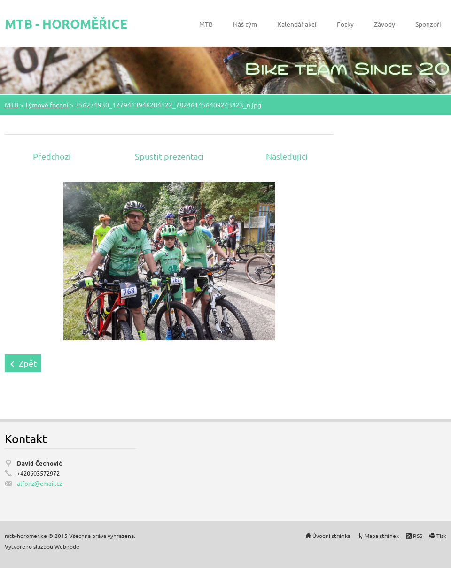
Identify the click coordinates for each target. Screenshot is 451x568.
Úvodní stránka (331, 535)
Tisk (441, 535)
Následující (287, 156)
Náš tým (245, 24)
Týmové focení (47, 104)
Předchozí (52, 156)
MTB (206, 24)
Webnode (66, 546)
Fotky (345, 24)
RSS (417, 535)
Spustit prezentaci (169, 156)
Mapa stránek (382, 535)
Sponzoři (428, 24)
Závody (384, 24)
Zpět (28, 363)
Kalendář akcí (297, 24)
